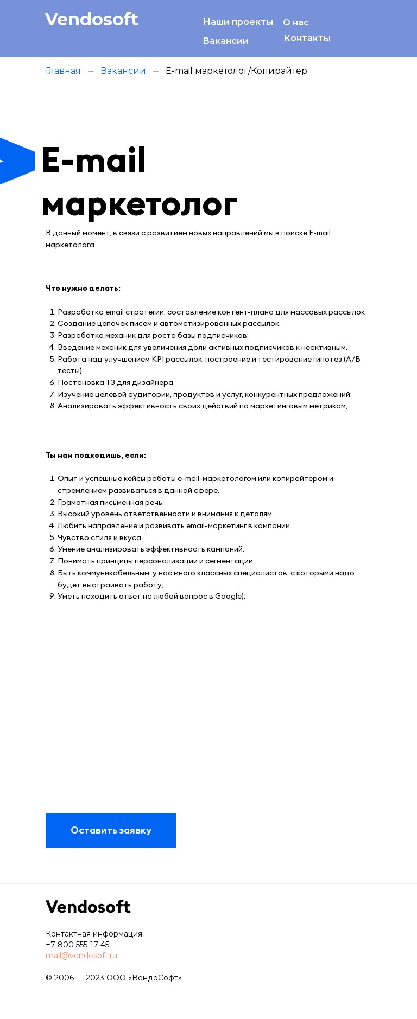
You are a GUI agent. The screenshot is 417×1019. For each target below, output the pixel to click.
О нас (296, 22)
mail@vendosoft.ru (81, 955)
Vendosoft (91, 19)
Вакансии (226, 41)
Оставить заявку (111, 830)
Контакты (307, 38)
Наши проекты (238, 22)
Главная (63, 71)
